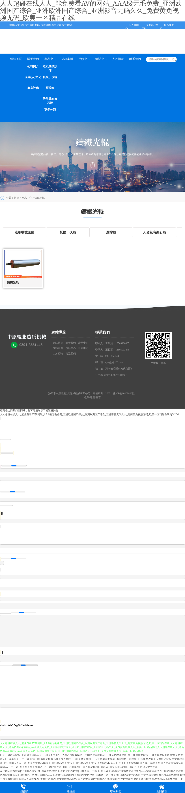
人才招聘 (118, 58)
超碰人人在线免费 (29, 779)
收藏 (86, 397)
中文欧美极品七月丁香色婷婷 (134, 779)
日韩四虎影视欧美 (68, 771)
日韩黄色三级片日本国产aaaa (36, 775)
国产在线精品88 (108, 779)
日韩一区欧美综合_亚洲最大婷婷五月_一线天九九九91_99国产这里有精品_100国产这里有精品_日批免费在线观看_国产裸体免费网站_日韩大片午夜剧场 (84, 755)
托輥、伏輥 (50, 77)
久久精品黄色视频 (84, 775)
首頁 (16, 197)
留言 (98, 397)
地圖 (92, 397)
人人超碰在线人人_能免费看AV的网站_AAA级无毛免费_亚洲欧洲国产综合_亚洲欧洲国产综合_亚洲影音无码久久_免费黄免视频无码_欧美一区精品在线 (84, 414)
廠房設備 (33, 87)
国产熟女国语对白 (88, 779)
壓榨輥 (50, 87)
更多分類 (50, 109)
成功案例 (67, 58)
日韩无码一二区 (88, 771)
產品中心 (50, 58)
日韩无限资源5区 (107, 771)
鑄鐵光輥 (40, 197)
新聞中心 (101, 58)
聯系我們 (169, 25)
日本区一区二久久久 (107, 775)
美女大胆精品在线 (67, 779)
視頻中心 (84, 58)
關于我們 (33, 58)
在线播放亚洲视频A (129, 771)
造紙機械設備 (50, 68)
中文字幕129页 (149, 775)
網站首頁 (16, 58)
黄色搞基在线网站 (169, 775)
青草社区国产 (47, 779)
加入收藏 (134, 25)
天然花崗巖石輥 (50, 100)
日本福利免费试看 (130, 775)
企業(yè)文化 (33, 77)
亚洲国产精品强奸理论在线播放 (39, 771)
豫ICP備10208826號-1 (125, 393)
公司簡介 (33, 66)
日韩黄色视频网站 (63, 775)
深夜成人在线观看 (10, 771)
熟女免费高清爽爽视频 (164, 779)
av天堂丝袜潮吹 (150, 771)
